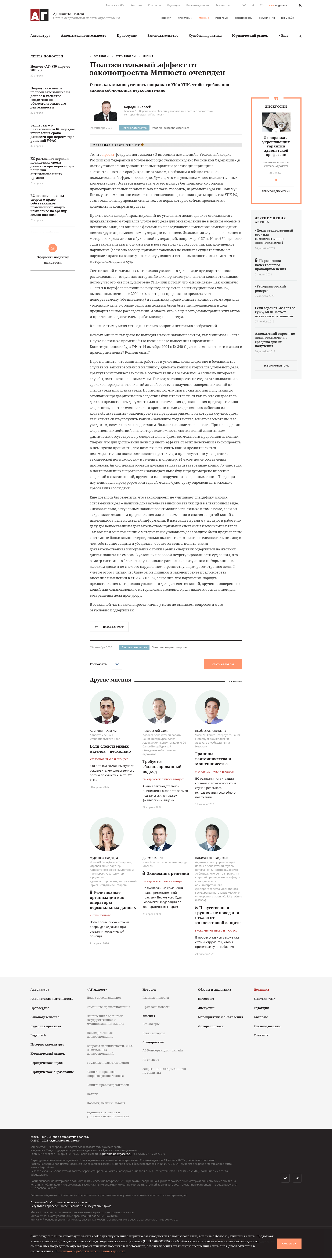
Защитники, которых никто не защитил (164, 1071)
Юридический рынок (250, 35)
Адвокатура (40, 35)
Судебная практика (205, 35)
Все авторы (223, 5)
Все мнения (235, 681)
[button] (276, 180)
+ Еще (283, 35)
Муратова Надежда (104, 858)
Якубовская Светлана (210, 731)
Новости (165, 17)
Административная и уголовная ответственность (108, 1114)
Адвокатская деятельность (84, 35)
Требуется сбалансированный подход (161, 766)
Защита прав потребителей (108, 1085)
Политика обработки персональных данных (60, 1202)
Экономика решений (165, 873)
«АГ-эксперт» (97, 989)
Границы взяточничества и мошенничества (213, 758)
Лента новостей (46, 56)
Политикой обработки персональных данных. (90, 1251)
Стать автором (126, 56)
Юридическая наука (46, 1063)
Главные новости (155, 998)
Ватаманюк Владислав (211, 858)
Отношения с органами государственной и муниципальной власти (105, 1020)
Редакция (173, 5)
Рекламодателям (197, 5)
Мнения (204, 17)
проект (108, 154)
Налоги (92, 1094)
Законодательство (162, 35)
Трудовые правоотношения (108, 1063)
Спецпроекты (243, 17)
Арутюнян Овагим (103, 731)
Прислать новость (156, 1007)
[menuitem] (40, 35)
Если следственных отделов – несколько (110, 749)
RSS (261, 5)
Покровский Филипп (157, 731)
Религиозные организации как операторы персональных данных (113, 900)
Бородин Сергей (137, 107)
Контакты (154, 5)
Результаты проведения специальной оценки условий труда (70, 1206)
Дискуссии (185, 17)
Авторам (136, 5)
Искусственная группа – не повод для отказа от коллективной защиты (218, 915)
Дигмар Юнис (152, 858)
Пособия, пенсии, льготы (106, 1103)
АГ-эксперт (150, 1060)
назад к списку (109, 626)
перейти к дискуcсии (276, 191)
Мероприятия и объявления (220, 1017)
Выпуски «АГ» (115, 5)
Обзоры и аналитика (214, 989)
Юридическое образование (52, 1072)
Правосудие (127, 35)
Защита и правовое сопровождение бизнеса (105, 1073)
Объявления (267, 17)
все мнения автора (276, 365)
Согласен (289, 1243)
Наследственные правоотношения (100, 1035)
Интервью (221, 17)
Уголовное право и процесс (170, 128)
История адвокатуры (47, 1044)
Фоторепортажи (211, 1026)
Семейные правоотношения (108, 1007)
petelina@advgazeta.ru (116, 1154)
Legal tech (38, 1035)
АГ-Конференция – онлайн (162, 1050)
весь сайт (291, 17)
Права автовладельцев (104, 998)
